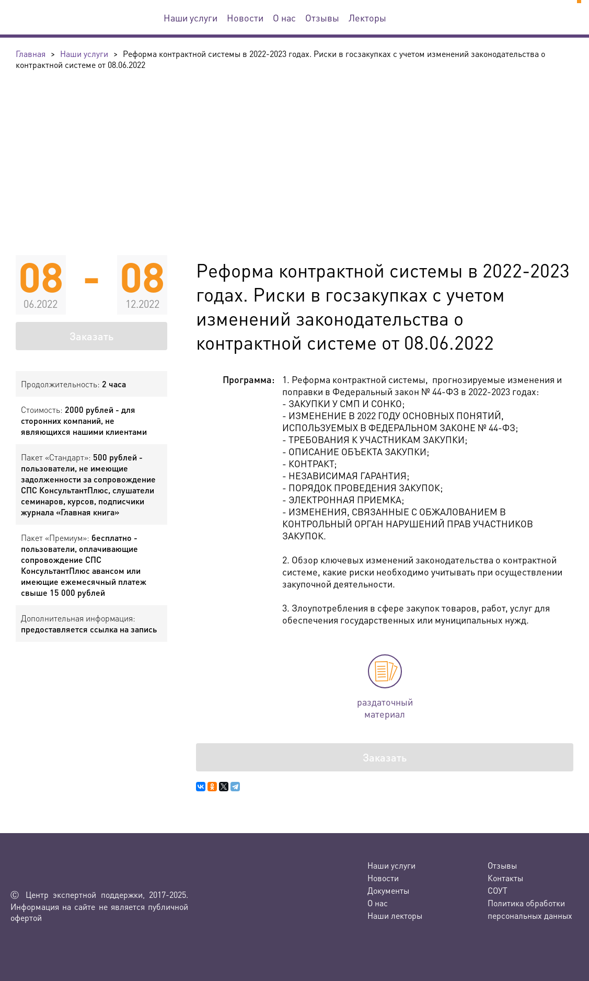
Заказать (91, 336)
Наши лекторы (394, 915)
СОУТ (497, 890)
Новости (245, 17)
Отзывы (322, 17)
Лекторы (367, 17)
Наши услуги (190, 17)
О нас (284, 17)
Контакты (505, 877)
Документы (388, 890)
